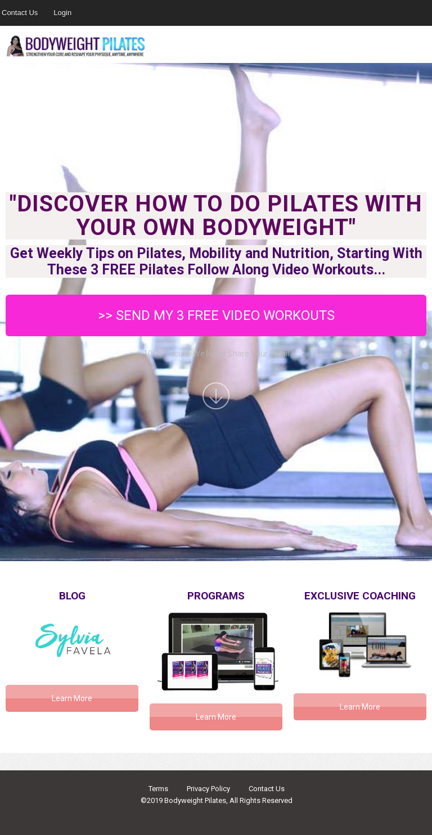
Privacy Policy (208, 788)
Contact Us (267, 788)
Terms (158, 788)
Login (62, 12)
